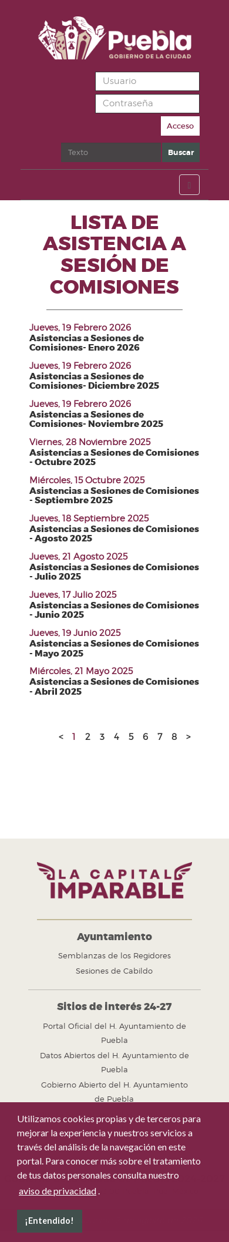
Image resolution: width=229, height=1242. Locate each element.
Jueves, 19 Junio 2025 (74, 633)
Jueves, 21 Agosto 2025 (78, 556)
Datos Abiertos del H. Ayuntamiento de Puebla (114, 1062)
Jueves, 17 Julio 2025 (72, 595)
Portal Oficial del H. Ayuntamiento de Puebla (114, 1033)
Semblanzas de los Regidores (114, 955)
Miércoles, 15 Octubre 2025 (86, 480)
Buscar (181, 152)
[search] (111, 152)
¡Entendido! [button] (49, 1221)
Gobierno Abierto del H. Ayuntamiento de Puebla (114, 1091)
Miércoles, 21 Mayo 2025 (81, 671)
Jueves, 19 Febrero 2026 (80, 327)
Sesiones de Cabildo (114, 970)
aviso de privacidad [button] (57, 1190)
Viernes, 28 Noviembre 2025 (89, 442)
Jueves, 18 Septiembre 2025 (89, 518)
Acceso (180, 126)
